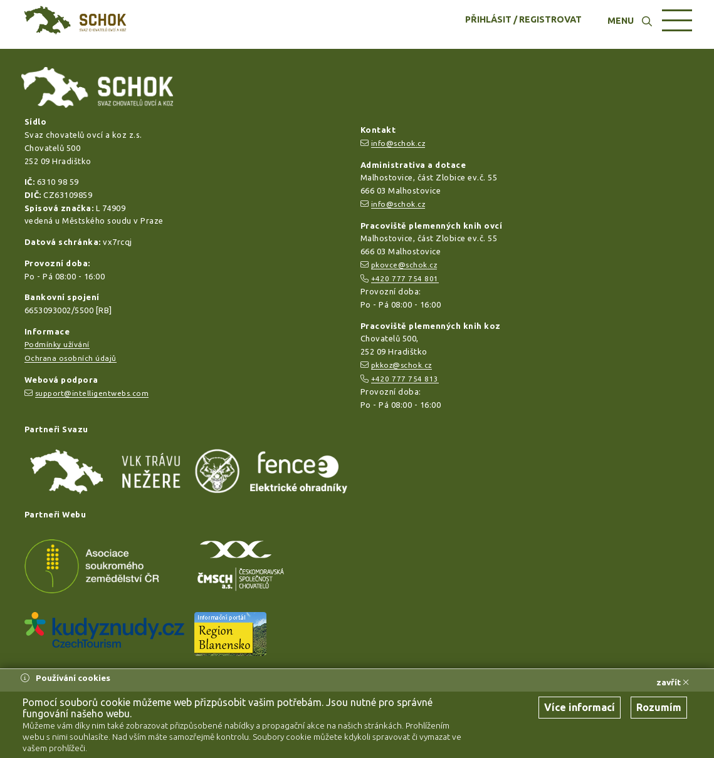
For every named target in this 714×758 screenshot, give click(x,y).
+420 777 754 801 (405, 278)
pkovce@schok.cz (404, 265)
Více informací (579, 707)
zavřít (672, 682)
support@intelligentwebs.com (92, 393)
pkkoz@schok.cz (401, 365)
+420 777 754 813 (405, 379)
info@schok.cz (398, 143)
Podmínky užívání (57, 344)
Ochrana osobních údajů (70, 358)
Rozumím (658, 707)
